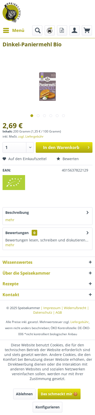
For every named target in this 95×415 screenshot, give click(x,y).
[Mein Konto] (74, 30)
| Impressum (51, 308)
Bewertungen (17, 232)
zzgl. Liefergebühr (31, 136)
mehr (9, 219)
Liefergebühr (79, 322)
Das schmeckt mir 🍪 (59, 393)
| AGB (57, 312)
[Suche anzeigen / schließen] (37, 30)
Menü (13, 29)
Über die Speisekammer (26, 273)
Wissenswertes (17, 262)
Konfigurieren (47, 407)
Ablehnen (24, 393)
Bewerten (67, 158)
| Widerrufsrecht (74, 308)
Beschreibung (17, 212)
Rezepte (10, 284)
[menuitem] (13, 30)
